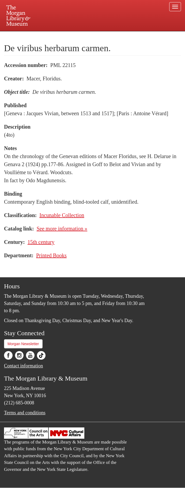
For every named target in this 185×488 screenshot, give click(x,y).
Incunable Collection (61, 215)
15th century (41, 242)
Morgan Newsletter (23, 344)
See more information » (62, 229)
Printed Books (51, 255)
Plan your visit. (29, 36)
